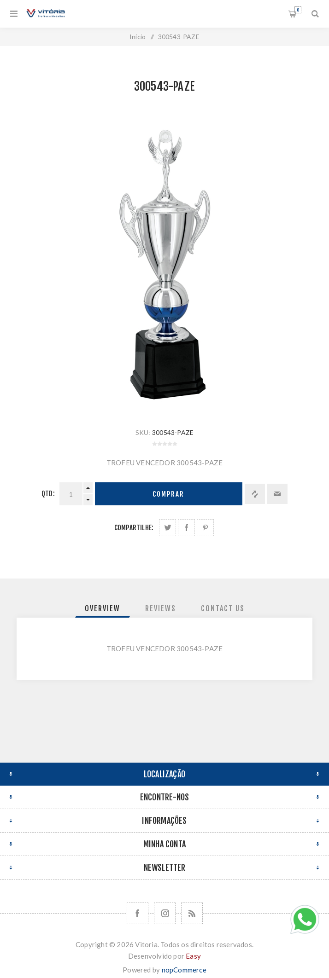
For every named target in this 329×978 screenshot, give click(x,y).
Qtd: (48, 493)
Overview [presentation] (102, 608)
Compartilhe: (133, 527)
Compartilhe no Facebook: (186, 527)
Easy (193, 956)
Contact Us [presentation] (223, 608)
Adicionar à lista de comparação (255, 494)
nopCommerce (184, 970)
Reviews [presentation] (160, 608)
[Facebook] (137, 913)
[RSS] (192, 913)
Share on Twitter (167, 527)
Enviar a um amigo (277, 494)
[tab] (102, 608)
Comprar (168, 494)
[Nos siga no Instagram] (165, 913)
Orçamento (297, 9)
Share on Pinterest (205, 527)
